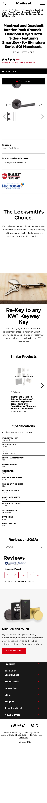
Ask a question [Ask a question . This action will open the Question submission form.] (27, 63)
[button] (23, 93)
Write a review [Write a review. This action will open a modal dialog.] (10, 63)
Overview (13, 71)
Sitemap (23, 737)
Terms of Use (36, 735)
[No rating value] (9, 59)
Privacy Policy (32, 732)
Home (4, 10)
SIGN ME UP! (14, 651)
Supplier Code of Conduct (13, 735)
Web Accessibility (12, 732)
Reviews (9, 547)
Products (15, 10)
